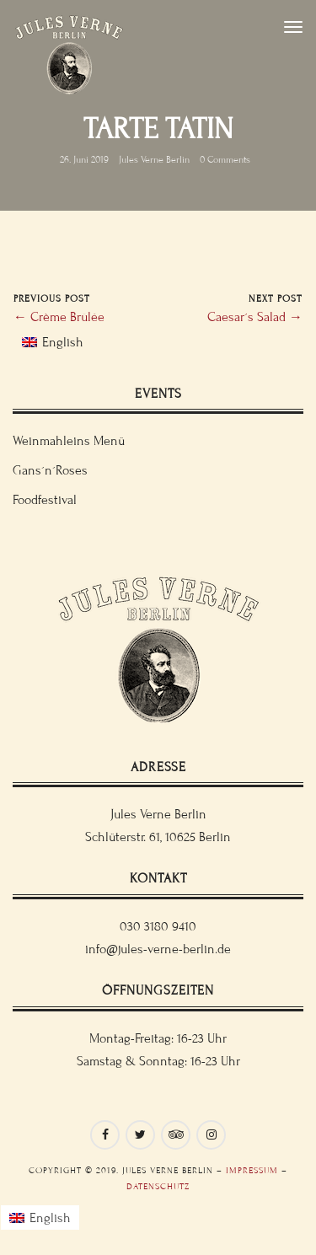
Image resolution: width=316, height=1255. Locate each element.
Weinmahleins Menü (69, 440)
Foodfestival (45, 499)
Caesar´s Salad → (255, 316)
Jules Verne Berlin (154, 159)
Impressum (252, 1170)
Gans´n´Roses (50, 470)
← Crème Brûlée (58, 316)
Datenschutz (158, 1186)
